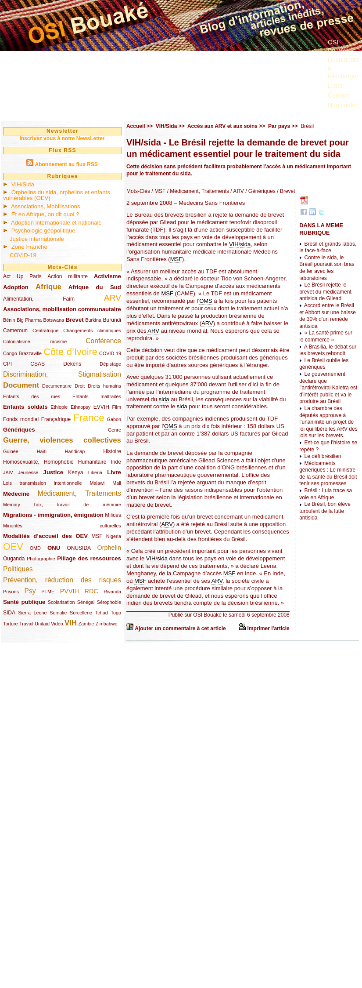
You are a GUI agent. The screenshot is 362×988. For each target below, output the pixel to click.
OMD (35, 548)
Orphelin (109, 547)
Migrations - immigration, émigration (53, 515)
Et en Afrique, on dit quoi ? (45, 214)
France (88, 417)
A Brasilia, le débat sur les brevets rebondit (327, 350)
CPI (7, 364)
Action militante (67, 276)
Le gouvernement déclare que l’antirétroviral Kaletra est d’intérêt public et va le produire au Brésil (328, 387)
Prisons (11, 591)
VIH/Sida (22, 184)
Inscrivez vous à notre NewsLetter (61, 138)
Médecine (16, 493)
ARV (112, 297)
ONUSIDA (78, 548)
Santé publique (24, 602)
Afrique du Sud (94, 287)
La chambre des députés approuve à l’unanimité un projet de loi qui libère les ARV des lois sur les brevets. (328, 422)
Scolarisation (61, 602)
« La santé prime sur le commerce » (325, 336)
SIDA (9, 613)
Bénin (9, 320)
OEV (13, 546)
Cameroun (15, 330)
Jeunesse (28, 472)
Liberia (95, 472)
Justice (53, 472)
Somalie (58, 612)
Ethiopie (59, 407)
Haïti (42, 451)
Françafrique (56, 419)
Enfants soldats (25, 406)
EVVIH (101, 407)
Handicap (75, 451)
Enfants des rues (31, 396)
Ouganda (14, 559)
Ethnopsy (80, 407)
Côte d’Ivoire (70, 351)
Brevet (75, 319)
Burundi (112, 320)
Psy (30, 591)
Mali (116, 483)
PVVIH (69, 591)
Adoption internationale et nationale (56, 222)
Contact (338, 95)
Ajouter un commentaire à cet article (180, 628)
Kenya (75, 472)
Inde (116, 462)
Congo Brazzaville (22, 353)
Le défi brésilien (322, 456)
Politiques (18, 569)
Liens (335, 85)
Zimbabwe (107, 623)
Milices (113, 515)
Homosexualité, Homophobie (38, 462)
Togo (116, 612)
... (330, 115)
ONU (53, 548)
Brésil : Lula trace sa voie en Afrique (325, 494)
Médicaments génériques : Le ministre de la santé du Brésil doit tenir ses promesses (328, 473)
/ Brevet (285, 191)
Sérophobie (109, 602)
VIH (71, 623)
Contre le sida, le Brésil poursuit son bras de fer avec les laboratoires (326, 267)
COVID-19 (23, 255)
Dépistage (110, 364)
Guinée (10, 451)
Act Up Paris (22, 276)
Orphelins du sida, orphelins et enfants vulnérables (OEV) (56, 195)
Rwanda (112, 591)
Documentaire (57, 386)
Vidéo (57, 623)
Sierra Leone (32, 612)
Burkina (93, 320)
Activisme (107, 276)
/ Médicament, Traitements (197, 191)
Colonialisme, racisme (35, 341)
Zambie (86, 623)
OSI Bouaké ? (341, 46)
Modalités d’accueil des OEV (45, 536)
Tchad (101, 612)
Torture (10, 623)
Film (116, 407)
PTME (47, 591)
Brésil (307, 126)
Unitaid (42, 623)
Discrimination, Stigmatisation (62, 374)
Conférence (103, 341)
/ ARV (236, 191)
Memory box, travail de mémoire (62, 504)
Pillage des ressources (89, 558)
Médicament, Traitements (79, 493)
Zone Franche (29, 246)
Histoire (112, 451)
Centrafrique (45, 330)
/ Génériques (260, 191)
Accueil (135, 126)
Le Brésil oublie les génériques (323, 363)
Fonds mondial (21, 419)
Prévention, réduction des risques (62, 580)
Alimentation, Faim (39, 299)
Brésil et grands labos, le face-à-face (327, 247)
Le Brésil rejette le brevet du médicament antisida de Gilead (325, 291)
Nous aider (343, 105)
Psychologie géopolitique (43, 230)
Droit (80, 386)
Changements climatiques (92, 330)
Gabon (114, 419)
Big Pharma (29, 320)
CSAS (37, 364)
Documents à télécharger (343, 67)
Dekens (72, 364)
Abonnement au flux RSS (66, 164)
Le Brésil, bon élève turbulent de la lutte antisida (325, 511)
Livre (114, 472)
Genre (114, 429)
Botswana (53, 320)
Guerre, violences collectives (62, 440)
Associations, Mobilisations (45, 206)
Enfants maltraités (96, 396)
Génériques (19, 429)
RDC (91, 591)
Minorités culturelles (62, 525)
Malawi (97, 483)
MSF (96, 536)
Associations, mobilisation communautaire (62, 309)
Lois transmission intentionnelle (42, 483)
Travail (26, 623)
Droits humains (104, 386)
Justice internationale (37, 239)
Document (21, 385)
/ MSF (157, 191)
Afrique (48, 287)
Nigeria (113, 536)
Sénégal (86, 602)
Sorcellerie (81, 612)
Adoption (16, 287)
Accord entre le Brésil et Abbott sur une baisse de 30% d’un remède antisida (327, 315)
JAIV (8, 472)
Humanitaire (92, 462)
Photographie (41, 558)
